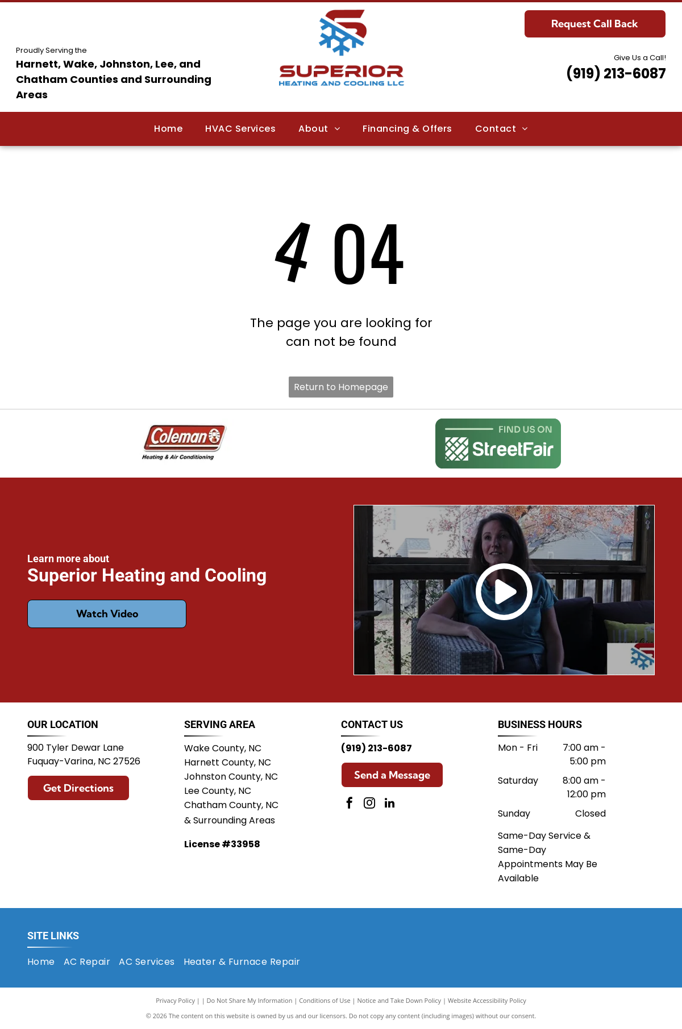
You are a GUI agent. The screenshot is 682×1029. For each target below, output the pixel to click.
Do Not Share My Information (250, 1000)
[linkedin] (389, 804)
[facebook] (349, 804)
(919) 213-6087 (616, 73)
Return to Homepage (341, 387)
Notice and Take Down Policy (399, 1000)
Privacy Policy (175, 1000)
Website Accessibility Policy (487, 1000)
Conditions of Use (325, 1000)
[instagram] (369, 804)
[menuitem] (168, 129)
